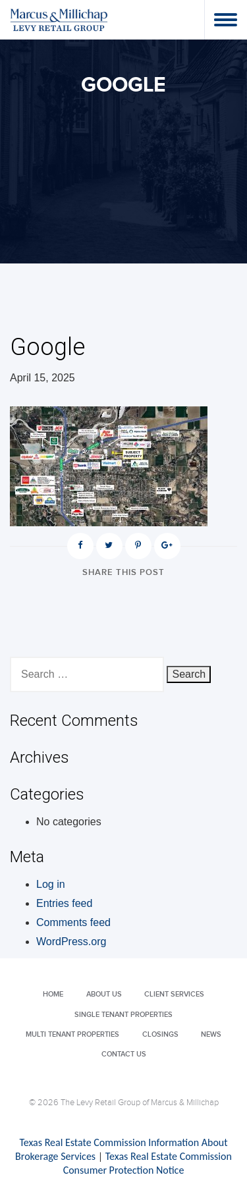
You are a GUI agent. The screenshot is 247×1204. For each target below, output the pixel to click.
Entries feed (64, 903)
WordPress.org (71, 941)
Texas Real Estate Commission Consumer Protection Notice (147, 1163)
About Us (104, 994)
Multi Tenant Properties (72, 1034)
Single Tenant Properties (123, 1014)
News (211, 1034)
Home (53, 994)
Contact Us (123, 1054)
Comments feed (73, 922)
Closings (160, 1034)
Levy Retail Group (59, 19)
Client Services (174, 994)
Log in (50, 884)
